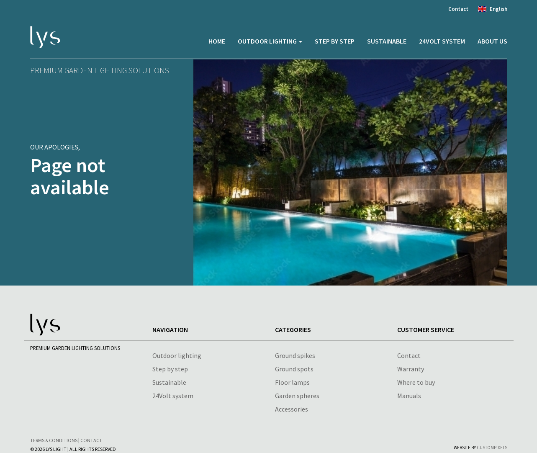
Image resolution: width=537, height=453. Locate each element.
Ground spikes (295, 355)
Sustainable (386, 41)
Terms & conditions (53, 440)
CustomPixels (492, 447)
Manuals (409, 395)
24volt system (442, 41)
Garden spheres (297, 395)
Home (216, 41)
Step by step (335, 41)
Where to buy (416, 382)
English (498, 8)
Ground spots (294, 369)
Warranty (410, 369)
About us (492, 41)
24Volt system (172, 395)
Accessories (291, 409)
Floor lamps (292, 382)
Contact (458, 8)
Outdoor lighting (270, 41)
